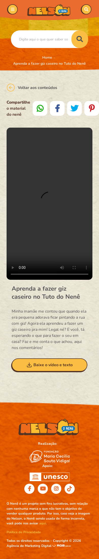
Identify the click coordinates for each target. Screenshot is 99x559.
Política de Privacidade (24, 532)
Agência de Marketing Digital (29, 546)
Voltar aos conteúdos (32, 87)
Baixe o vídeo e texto (49, 365)
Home (47, 57)
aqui (42, 523)
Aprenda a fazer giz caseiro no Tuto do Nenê (49, 63)
